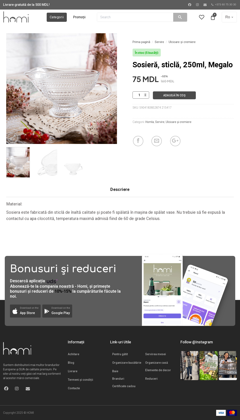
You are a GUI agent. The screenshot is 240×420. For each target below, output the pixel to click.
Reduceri (151, 378)
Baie (115, 371)
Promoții (79, 17)
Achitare (73, 354)
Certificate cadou (123, 386)
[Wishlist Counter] (202, 17)
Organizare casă (156, 362)
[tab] (120, 189)
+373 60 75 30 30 (223, 4)
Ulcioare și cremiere (182, 42)
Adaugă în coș (174, 95)
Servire (159, 42)
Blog (71, 362)
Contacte (74, 388)
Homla (149, 122)
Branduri (118, 378)
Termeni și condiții (80, 379)
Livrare (72, 371)
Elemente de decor (158, 370)
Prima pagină (141, 42)
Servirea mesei (155, 354)
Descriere (120, 189)
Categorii (57, 17)
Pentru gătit (120, 354)
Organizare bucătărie (126, 362)
